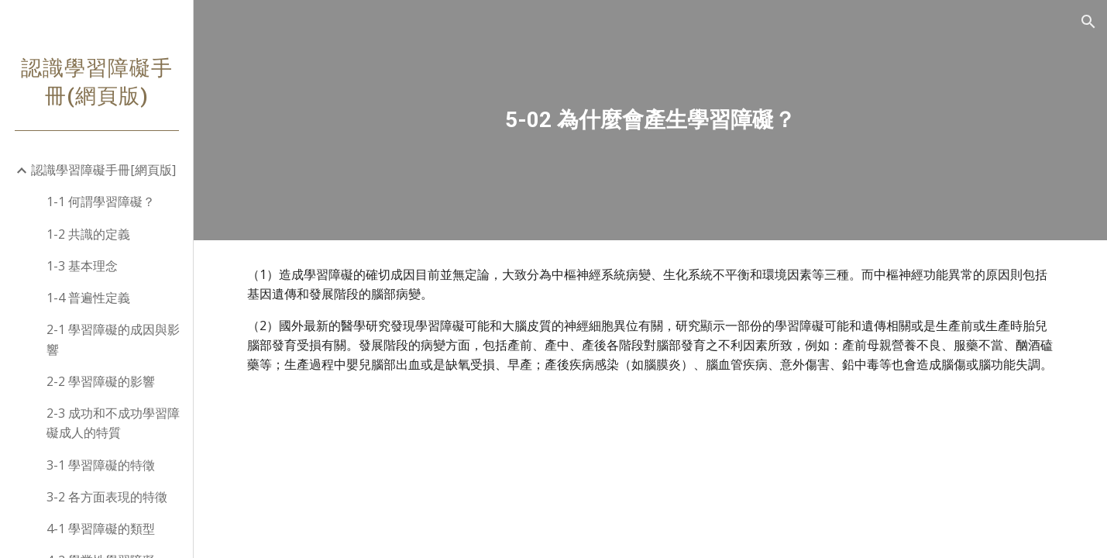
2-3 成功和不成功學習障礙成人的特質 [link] (113, 423)
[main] (651, 120)
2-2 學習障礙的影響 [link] (100, 381)
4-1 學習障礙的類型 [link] (100, 528)
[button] (1088, 21)
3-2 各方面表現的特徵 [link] (106, 496)
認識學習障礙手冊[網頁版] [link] (103, 169)
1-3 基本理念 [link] (82, 265)
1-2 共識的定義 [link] (88, 234)
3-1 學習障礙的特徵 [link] (100, 465)
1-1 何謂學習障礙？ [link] (100, 201)
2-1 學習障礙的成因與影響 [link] (113, 339)
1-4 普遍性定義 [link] (88, 297)
